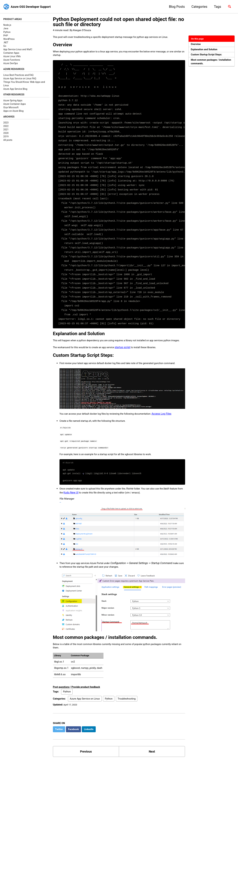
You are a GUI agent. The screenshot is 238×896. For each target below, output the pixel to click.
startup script (129, 355)
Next (151, 775)
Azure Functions (11, 60)
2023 (6, 124)
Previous (86, 775)
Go (4, 46)
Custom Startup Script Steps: (208, 56)
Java (5, 28)
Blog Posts (175, 7)
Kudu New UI (86, 510)
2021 (6, 131)
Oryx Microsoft (11, 108)
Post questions (61, 709)
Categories (198, 7)
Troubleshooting (127, 721)
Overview (196, 44)
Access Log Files (172, 427)
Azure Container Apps (14, 105)
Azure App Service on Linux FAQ (19, 79)
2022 (6, 127)
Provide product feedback (85, 709)
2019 (6, 138)
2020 (6, 135)
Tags (215, 7)
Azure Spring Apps (12, 101)
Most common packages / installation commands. (206, 63)
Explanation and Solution (205, 50)
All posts (7, 141)
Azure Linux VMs (12, 56)
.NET (5, 42)
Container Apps (11, 53)
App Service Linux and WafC (17, 49)
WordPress (9, 39)
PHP (5, 35)
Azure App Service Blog (15, 89)
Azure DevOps (10, 63)
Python (7, 32)
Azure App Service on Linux (85, 721)
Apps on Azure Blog (13, 112)
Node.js (7, 25)
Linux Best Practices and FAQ (18, 75)
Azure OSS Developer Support (33, 7)
